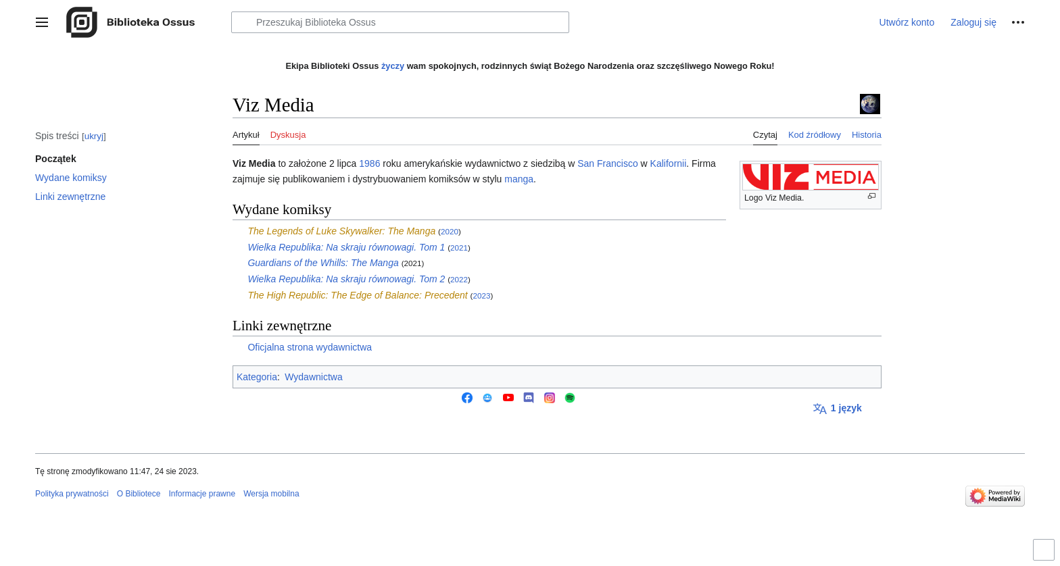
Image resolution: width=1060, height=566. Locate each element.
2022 (459, 279)
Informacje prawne (201, 493)
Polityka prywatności (72, 493)
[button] (42, 22)
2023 (481, 295)
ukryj (94, 136)
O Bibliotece (139, 493)
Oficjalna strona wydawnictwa (309, 347)
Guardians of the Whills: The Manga (322, 262)
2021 (459, 247)
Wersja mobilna (271, 493)
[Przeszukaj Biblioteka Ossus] (400, 22)
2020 (449, 231)
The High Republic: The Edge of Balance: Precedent (357, 295)
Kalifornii (668, 163)
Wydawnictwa (313, 376)
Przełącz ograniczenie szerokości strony (1046, 555)
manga (518, 179)
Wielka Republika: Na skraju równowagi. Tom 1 (346, 247)
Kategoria (257, 376)
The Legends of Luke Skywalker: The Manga (341, 231)
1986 (369, 163)
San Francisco (607, 163)
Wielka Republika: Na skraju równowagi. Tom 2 (346, 279)
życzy (392, 66)
